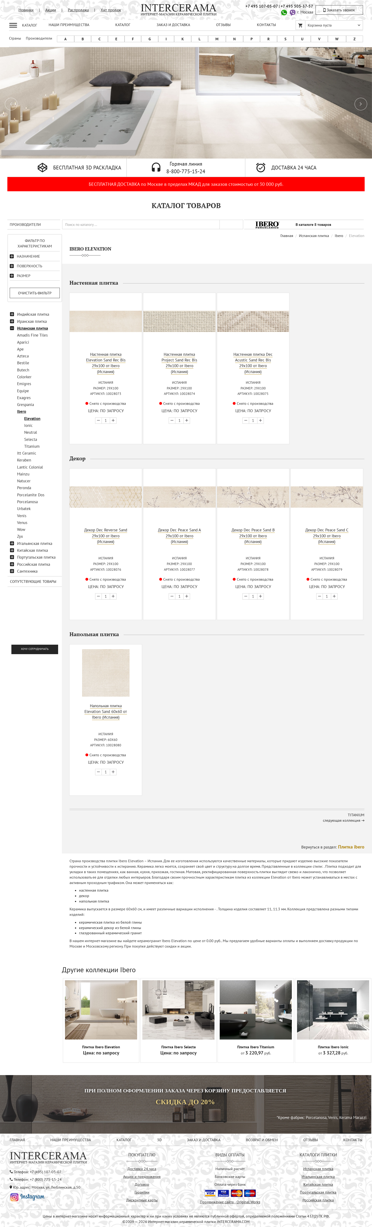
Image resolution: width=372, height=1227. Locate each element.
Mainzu (23, 474)
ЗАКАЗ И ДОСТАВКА (173, 24)
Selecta (30, 439)
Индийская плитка (33, 314)
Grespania (25, 404)
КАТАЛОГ (122, 24)
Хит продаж (111, 10)
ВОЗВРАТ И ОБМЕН (262, 1139)
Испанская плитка (32, 328)
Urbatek (24, 508)
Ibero (21, 411)
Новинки (26, 10)
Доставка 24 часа (141, 1168)
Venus (22, 522)
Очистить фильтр (34, 293)
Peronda (24, 487)
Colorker (24, 376)
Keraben (24, 460)
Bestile (23, 362)
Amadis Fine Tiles (32, 335)
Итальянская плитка (34, 543)
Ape (20, 349)
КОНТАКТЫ (266, 24)
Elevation (32, 418)
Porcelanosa (27, 501)
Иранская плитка (32, 321)
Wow (21, 529)
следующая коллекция (341, 819)
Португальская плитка (36, 557)
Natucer (24, 481)
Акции (50, 10)
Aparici (23, 342)
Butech (23, 370)
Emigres (24, 383)
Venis (21, 515)
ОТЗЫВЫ (223, 24)
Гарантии (142, 1191)
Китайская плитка (32, 550)
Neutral (30, 432)
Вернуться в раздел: (332, 846)
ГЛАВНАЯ (17, 1139)
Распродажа (78, 10)
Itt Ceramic (26, 453)
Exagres (24, 397)
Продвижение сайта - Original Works (230, 1201)
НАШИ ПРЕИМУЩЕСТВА (69, 24)
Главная (286, 235)
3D (159, 1139)
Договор (142, 1183)
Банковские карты (230, 1175)
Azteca (23, 356)
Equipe (23, 390)
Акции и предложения (142, 1175)
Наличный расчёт (230, 1168)
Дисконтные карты (142, 1199)
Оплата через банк (230, 1183)
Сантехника (27, 571)
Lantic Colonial (30, 467)
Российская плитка (33, 564)
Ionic (28, 425)
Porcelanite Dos (30, 494)
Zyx (20, 536)
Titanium (32, 446)
